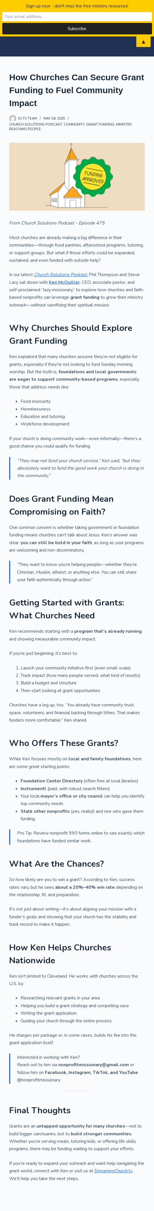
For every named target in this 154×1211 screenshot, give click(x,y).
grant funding (100, 124)
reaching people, (25, 129)
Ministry (123, 124)
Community (74, 124)
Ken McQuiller (64, 282)
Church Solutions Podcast (35, 124)
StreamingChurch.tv (113, 1171)
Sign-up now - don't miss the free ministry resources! (77, 6)
